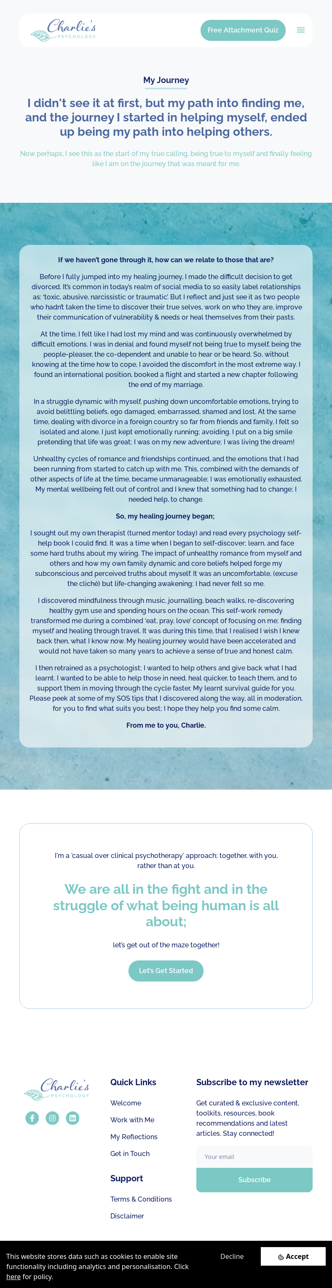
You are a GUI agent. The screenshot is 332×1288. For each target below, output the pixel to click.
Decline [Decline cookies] (232, 1256)
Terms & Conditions (141, 1199)
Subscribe (254, 1180)
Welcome (125, 1103)
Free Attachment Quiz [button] (243, 30)
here (13, 1276)
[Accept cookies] (293, 1256)
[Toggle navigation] (301, 30)
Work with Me (132, 1120)
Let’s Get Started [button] (166, 971)
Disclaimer (127, 1216)
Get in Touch (130, 1154)
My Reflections (134, 1137)
